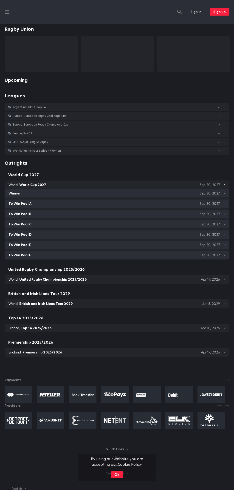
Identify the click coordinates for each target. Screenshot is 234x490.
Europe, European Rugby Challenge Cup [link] (40, 116)
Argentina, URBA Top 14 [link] (29, 107)
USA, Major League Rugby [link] (30, 142)
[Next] (227, 380)
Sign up (219, 12)
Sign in (195, 12)
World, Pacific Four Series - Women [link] (37, 151)
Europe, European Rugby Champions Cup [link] (40, 124)
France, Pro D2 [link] (22, 133)
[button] (117, 107)
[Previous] (219, 380)
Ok (116, 474)
